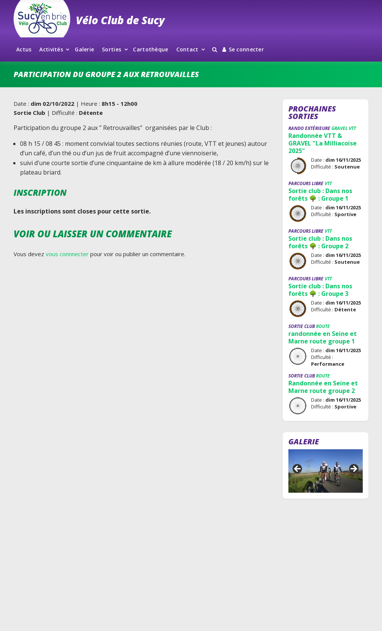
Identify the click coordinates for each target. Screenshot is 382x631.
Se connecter (243, 49)
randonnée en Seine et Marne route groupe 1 (322, 337)
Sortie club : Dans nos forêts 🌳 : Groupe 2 (320, 242)
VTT (352, 128)
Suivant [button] (353, 469)
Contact (187, 49)
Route (323, 326)
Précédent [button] (297, 469)
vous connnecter (67, 254)
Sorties (111, 49)
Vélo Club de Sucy (120, 20)
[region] (325, 471)
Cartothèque (150, 49)
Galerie (84, 49)
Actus (23, 49)
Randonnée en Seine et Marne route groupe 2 (323, 387)
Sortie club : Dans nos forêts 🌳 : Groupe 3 (320, 290)
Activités (51, 49)
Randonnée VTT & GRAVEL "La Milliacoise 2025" (322, 143)
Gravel (339, 128)
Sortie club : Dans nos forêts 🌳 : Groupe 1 (320, 195)
